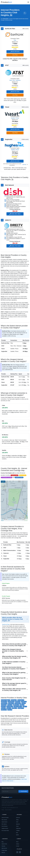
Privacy (3, 809)
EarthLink (18, 817)
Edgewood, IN (4, 701)
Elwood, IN (3, 706)
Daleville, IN (17, 701)
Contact (17, 846)
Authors (17, 843)
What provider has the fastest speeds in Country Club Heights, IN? (14, 657)
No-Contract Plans (5, 830)
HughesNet (4, 351)
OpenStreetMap (10, 519)
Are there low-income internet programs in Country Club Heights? (13, 668)
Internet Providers (5, 817)
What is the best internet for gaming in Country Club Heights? (13, 673)
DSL (14, 80)
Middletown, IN (4, 703)
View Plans (15, 55)
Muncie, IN (3, 708)
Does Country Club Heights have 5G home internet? (14, 678)
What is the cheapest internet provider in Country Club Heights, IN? (13, 651)
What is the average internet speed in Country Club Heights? (14, 684)
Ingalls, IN (22, 704)
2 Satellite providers (19, 477)
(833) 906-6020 (15, 51)
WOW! (17, 834)
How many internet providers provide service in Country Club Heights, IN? (14, 644)
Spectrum (18, 824)
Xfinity (17, 819)
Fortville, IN (14, 708)
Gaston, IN (9, 708)
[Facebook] (17, 852)
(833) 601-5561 (15, 91)
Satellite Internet (5, 828)
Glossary (3, 846)
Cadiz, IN (25, 706)
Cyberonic (6, 553)
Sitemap (3, 852)
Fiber (15, 40)
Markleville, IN (16, 704)
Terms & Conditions (8, 809)
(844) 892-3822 (14, 214)
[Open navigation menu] (28, 2)
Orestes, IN (10, 704)
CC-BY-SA (19, 519)
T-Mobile (18, 830)
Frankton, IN (23, 701)
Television (18, 80)
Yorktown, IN (3, 704)
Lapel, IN (23, 703)
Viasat (3, 348)
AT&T (2, 345)
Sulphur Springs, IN (18, 706)
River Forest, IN (21, 700)
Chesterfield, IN (11, 701)
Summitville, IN (10, 706)
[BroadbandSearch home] (6, 2)
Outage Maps (4, 850)
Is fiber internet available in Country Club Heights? (13, 662)
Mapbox (2, 520)
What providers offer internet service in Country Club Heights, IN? (14, 689)
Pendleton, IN (11, 703)
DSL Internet (4, 824)
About (17, 841)
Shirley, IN (10, 709)
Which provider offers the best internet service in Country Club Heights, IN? (12, 619)
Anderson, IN (13, 700)
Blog (2, 841)
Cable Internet (4, 821)
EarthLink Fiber (5, 343)
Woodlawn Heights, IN (5, 700)
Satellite (13, 118)
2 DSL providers (23, 475)
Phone (17, 118)
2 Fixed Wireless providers (6, 477)
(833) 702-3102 (14, 246)
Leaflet (2, 519)
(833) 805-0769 (15, 129)
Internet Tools (4, 843)
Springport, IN (20, 708)
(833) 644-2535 (15, 161)
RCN (17, 832)
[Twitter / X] (20, 852)
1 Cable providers (14, 475)
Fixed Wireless (4, 826)
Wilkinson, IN (3, 709)
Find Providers (23, 791)
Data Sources (4, 848)
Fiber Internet (4, 819)
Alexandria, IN (17, 703)
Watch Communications (9, 550)
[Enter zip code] (10, 791)
